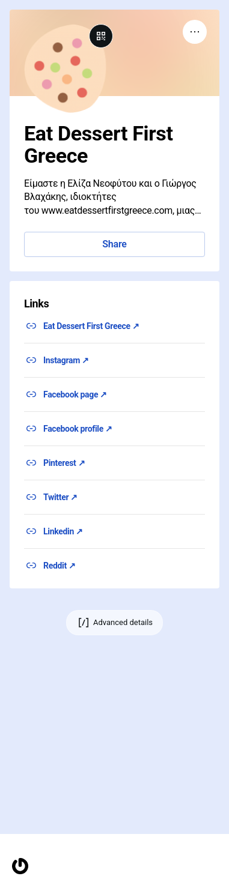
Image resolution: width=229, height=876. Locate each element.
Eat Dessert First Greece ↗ (91, 326)
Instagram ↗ (66, 360)
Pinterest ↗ (64, 463)
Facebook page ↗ (75, 394)
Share (114, 244)
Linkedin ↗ (63, 531)
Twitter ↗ (60, 497)
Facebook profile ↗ (77, 428)
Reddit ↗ (59, 565)
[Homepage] (20, 866)
